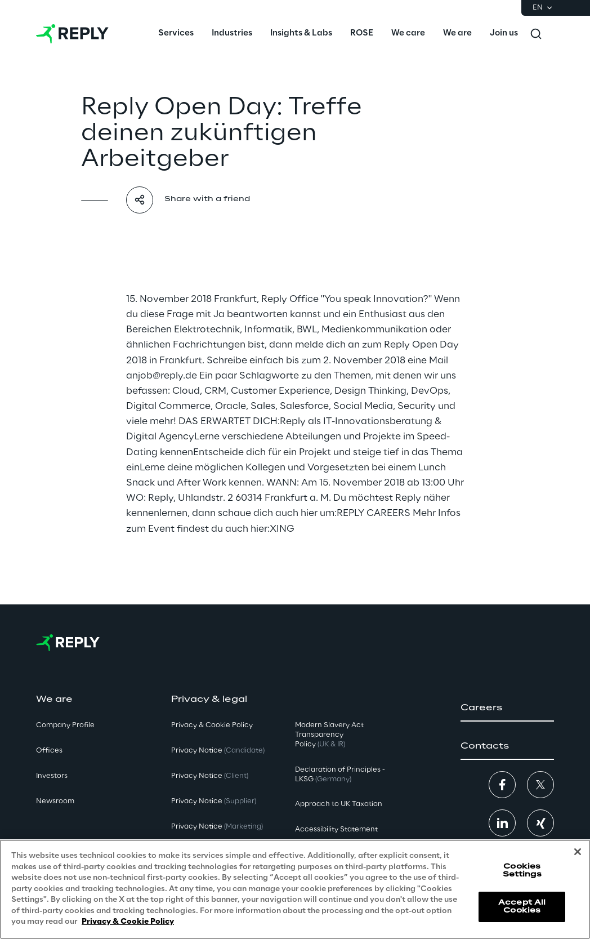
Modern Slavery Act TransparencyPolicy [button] (329, 735)
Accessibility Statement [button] (336, 829)
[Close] (577, 851)
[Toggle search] (536, 34)
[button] (507, 708)
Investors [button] (52, 776)
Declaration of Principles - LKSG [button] (340, 774)
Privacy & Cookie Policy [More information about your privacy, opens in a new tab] (128, 922)
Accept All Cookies (522, 906)
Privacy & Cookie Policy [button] (212, 725)
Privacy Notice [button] (218, 750)
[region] (295, 889)
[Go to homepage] (72, 34)
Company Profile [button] (65, 725)
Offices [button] (49, 750)
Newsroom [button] (55, 801)
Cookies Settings (522, 870)
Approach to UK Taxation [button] (338, 804)
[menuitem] (176, 34)
